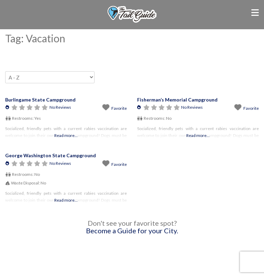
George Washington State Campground (50, 155)
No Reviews (60, 107)
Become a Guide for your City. (132, 230)
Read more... (66, 135)
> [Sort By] (50, 77)
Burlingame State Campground (40, 100)
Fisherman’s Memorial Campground (177, 100)
